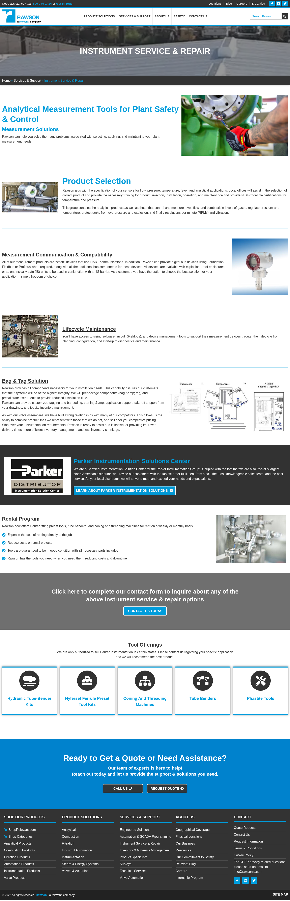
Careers (241, 3)
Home (6, 81)
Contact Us (198, 17)
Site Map (280, 895)
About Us (162, 17)
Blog (229, 3)
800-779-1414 (42, 3)
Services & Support (134, 17)
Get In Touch (65, 3)
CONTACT (242, 818)
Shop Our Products (24, 818)
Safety (179, 17)
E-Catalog (258, 3)
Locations (215, 3)
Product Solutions (99, 17)
